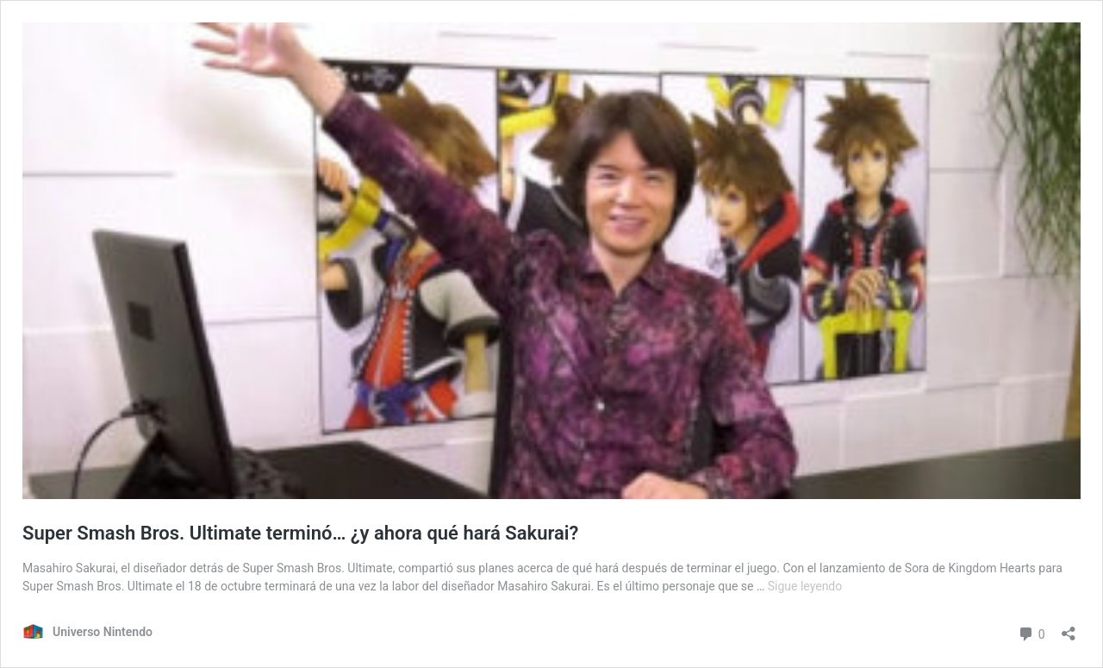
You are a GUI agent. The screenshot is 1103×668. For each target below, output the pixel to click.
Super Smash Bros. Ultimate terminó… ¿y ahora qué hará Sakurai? (300, 533)
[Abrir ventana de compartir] (1068, 628)
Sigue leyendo (805, 586)
